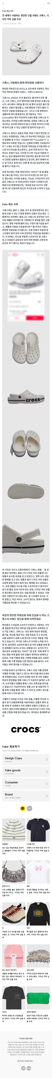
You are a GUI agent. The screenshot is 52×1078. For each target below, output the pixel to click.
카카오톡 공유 (22, 808)
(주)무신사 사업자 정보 (26, 1061)
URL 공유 (29, 808)
